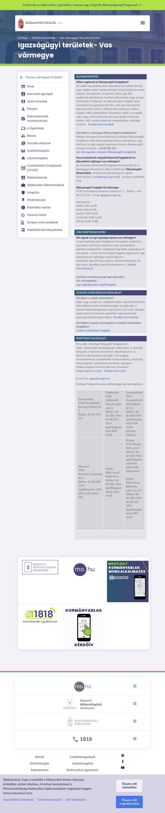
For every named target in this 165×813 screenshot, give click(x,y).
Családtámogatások (82, 756)
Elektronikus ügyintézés (82, 770)
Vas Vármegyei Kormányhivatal (80, 37)
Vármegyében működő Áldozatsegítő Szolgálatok (109, 152)
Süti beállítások (76, 799)
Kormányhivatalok (37, 23)
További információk (101, 124)
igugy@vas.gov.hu (110, 195)
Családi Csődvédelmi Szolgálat (93, 330)
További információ (126, 317)
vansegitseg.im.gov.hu (107, 177)
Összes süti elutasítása (129, 785)
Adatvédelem (39, 770)
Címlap (22, 37)
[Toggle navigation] (143, 23)
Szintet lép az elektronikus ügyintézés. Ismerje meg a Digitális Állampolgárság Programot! (82, 5)
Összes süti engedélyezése (129, 802)
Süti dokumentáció (49, 799)
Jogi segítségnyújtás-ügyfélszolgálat (96, 284)
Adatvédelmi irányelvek (18, 799)
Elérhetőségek (39, 763)
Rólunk (39, 756)
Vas (78, 152)
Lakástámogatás (82, 763)
